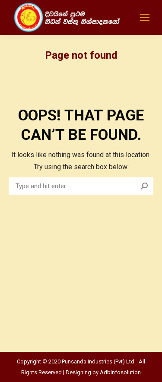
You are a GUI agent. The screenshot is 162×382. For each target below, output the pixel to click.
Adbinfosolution (120, 372)
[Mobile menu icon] (144, 17)
